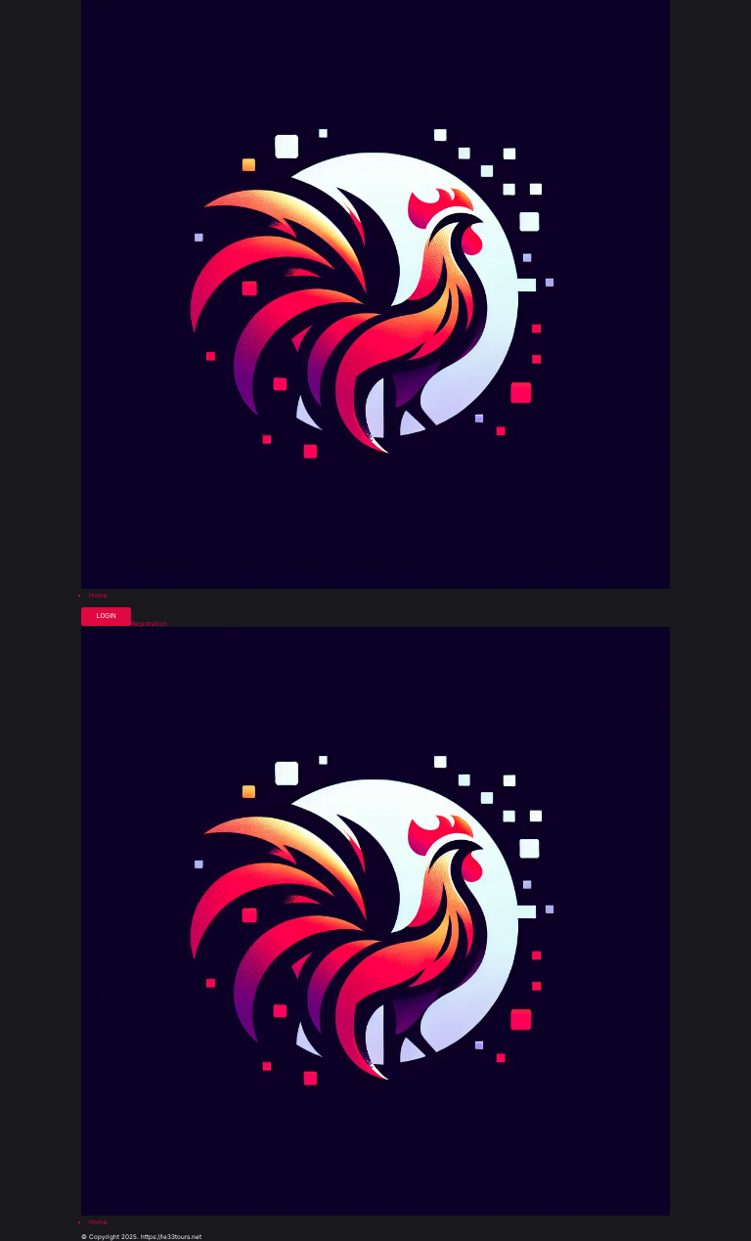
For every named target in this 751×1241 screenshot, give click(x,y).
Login (106, 615)
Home (98, 595)
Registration (149, 624)
